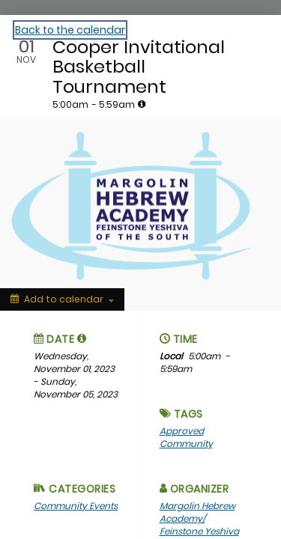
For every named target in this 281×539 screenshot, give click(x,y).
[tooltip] (141, 104)
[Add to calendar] (62, 299)
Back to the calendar (70, 29)
